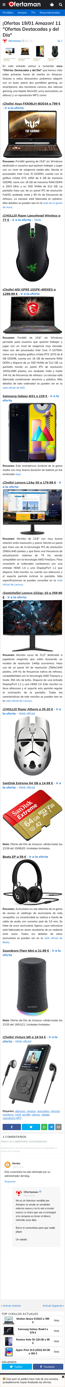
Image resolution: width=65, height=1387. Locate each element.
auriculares (43, 1111)
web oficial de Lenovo (19, 700)
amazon (31, 1111)
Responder (10, 1181)
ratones (36, 1114)
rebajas (45, 1114)
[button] (4, 5)
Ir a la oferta (14, 108)
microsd (55, 1111)
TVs (33, 12)
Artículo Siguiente (52, 1306)
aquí (18, 474)
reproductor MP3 (12, 1118)
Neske (16, 1163)
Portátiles (8, 12)
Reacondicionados (50, 12)
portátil (26, 1114)
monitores (8, 1114)
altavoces (20, 1111)
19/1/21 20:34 (18, 1167)
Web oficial (27, 713)
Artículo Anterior (12, 1306)
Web (37, 220)
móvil (18, 1114)
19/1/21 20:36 (29, 1196)
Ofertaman (31, 1192)
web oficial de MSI (14, 387)
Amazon (22, 12)
